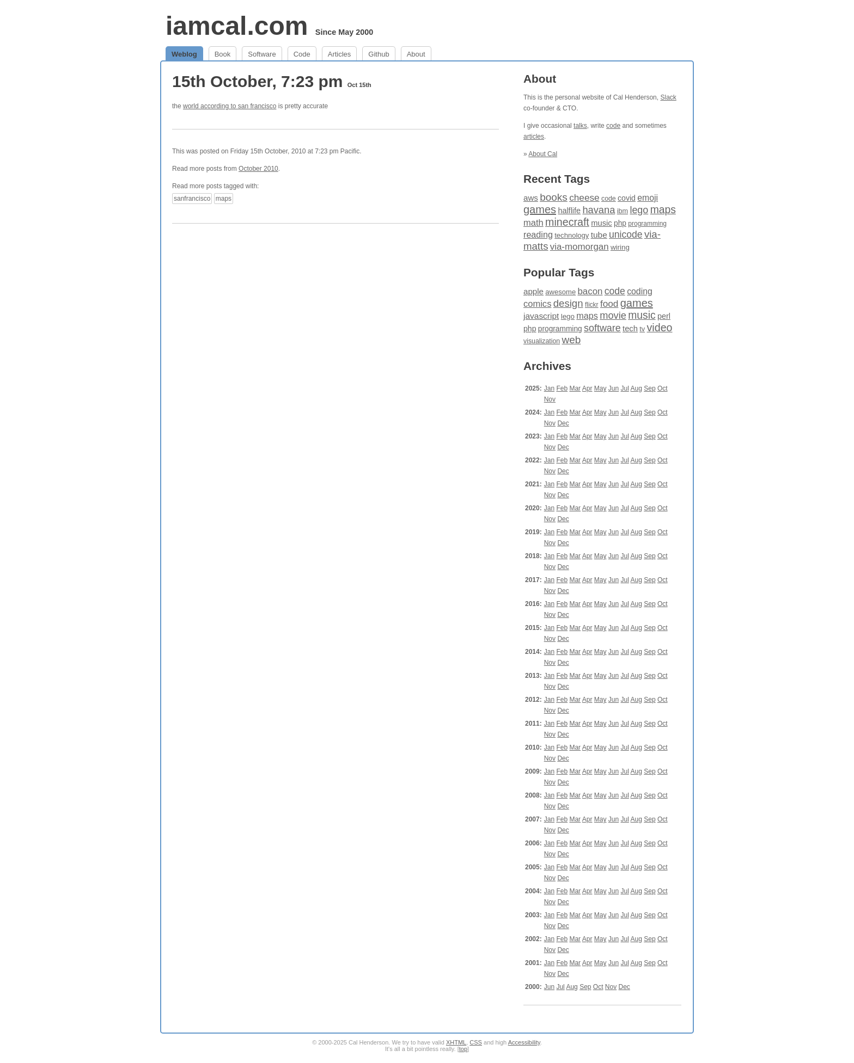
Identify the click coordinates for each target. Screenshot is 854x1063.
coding (639, 291)
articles (533, 136)
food (609, 303)
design (568, 303)
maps (223, 198)
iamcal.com (237, 25)
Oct (662, 388)
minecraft (567, 222)
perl (663, 316)
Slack (668, 97)
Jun (613, 388)
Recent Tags (556, 178)
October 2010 (258, 168)
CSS (475, 1042)
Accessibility (524, 1042)
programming (647, 223)
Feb (562, 388)
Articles (339, 54)
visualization (541, 341)
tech (630, 328)
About (416, 54)
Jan (549, 388)
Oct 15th (359, 85)
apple (533, 291)
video (660, 327)
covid (627, 198)
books (554, 197)
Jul (625, 388)
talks (580, 125)
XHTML (456, 1042)
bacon (589, 291)
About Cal (542, 154)
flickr (592, 304)
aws (530, 197)
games (539, 209)
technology (571, 235)
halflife (569, 210)
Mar (575, 388)
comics (537, 304)
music (601, 223)
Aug (636, 388)
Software (262, 54)
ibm (622, 211)
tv (642, 329)
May (600, 388)
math (533, 223)
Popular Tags (558, 272)
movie (613, 315)
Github (378, 54)
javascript (541, 315)
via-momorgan (579, 247)
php (620, 223)
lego (639, 210)
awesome (560, 292)
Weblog (184, 54)
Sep (649, 388)
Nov (550, 399)
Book (223, 54)
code (613, 125)
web (571, 339)
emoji (647, 197)
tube (599, 234)
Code (302, 54)
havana (598, 209)
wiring (620, 247)
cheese (584, 197)
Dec (563, 423)
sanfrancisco (192, 198)
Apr (587, 388)
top (463, 1049)
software (602, 328)
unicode (625, 234)
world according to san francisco (229, 106)
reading (538, 234)
